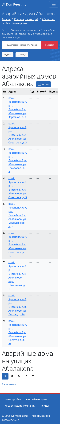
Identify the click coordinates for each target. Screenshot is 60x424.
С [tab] (26, 376)
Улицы (22, 54)
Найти (49, 45)
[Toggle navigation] (53, 4)
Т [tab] (33, 376)
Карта (43, 84)
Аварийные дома (36, 399)
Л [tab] (12, 376)
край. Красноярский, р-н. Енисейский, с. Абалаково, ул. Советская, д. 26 (17, 332)
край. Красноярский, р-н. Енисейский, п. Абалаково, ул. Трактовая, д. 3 (17, 160)
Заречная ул (9, 384)
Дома (7, 54)
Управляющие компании (20, 405)
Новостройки (12, 399)
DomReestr (14, 4)
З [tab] (5, 376)
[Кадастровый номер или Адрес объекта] (21, 45)
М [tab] (19, 376)
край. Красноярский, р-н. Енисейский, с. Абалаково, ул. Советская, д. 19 (17, 244)
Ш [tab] (40, 376)
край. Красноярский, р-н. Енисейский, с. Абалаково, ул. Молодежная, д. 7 (17, 215)
